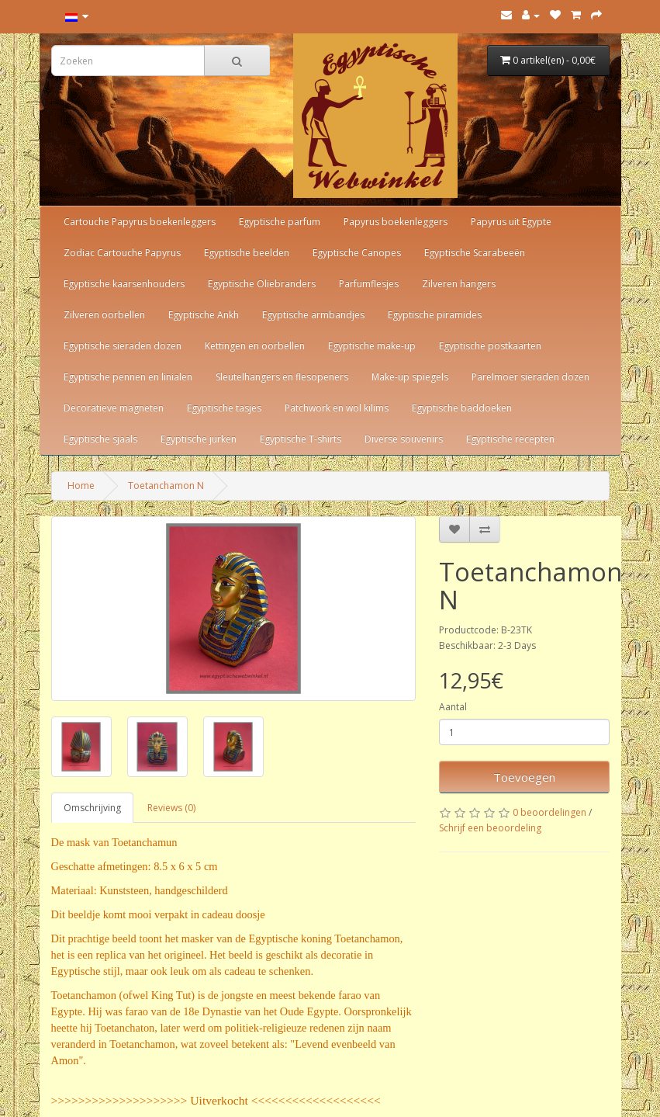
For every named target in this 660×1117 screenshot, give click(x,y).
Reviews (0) (171, 807)
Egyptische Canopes (357, 252)
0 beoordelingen (549, 812)
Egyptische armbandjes (313, 314)
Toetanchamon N (166, 485)
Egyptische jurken (199, 439)
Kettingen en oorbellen (255, 345)
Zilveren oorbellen (104, 314)
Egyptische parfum (279, 221)
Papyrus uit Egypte (511, 221)
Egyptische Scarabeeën (474, 252)
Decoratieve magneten (114, 408)
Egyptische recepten (510, 439)
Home (81, 485)
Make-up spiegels (409, 376)
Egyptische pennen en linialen (128, 376)
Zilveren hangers (459, 283)
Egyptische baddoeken (462, 408)
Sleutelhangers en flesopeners (282, 376)
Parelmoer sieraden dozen (530, 376)
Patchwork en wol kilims (337, 408)
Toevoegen (524, 777)
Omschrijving (92, 807)
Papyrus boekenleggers (395, 221)
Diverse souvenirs (404, 439)
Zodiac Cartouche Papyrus (122, 252)
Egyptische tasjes (224, 408)
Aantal (453, 706)
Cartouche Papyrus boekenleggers (140, 221)
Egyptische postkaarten (490, 345)
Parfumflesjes (369, 283)
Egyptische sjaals (100, 439)
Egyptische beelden (246, 252)
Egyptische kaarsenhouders (124, 283)
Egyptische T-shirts (300, 439)
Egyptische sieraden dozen (122, 345)
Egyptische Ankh (203, 314)
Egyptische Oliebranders (262, 283)
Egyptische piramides (435, 314)
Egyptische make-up (372, 345)
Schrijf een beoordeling (490, 827)
